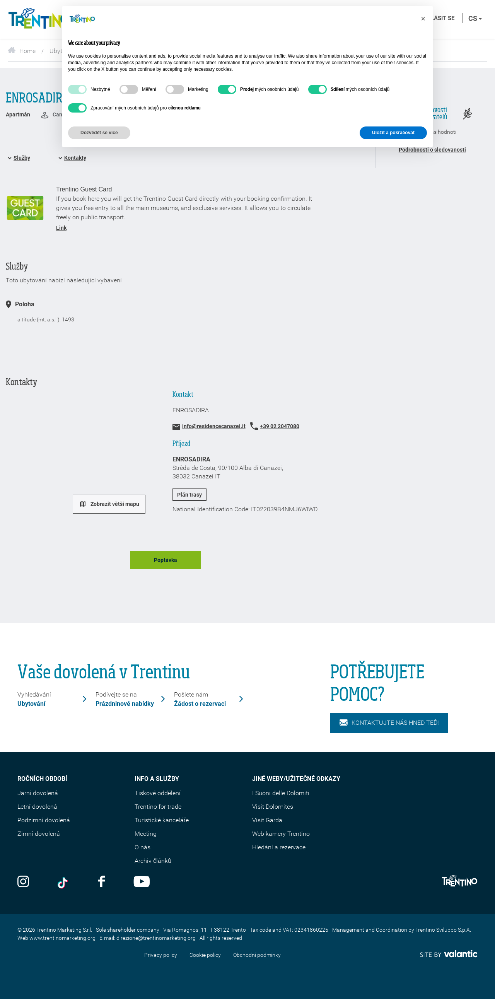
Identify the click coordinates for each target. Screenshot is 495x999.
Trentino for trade (158, 806)
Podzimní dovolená (43, 820)
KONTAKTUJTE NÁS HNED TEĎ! (389, 723)
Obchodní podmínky (257, 955)
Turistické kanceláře (162, 820)
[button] (423, 18)
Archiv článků (153, 860)
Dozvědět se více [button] (99, 132)
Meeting (146, 833)
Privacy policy (160, 955)
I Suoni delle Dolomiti (280, 793)
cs (475, 18)
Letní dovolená (37, 806)
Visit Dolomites (272, 806)
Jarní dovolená (37, 793)
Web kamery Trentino (281, 833)
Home (22, 51)
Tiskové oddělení (158, 793)
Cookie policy (205, 955)
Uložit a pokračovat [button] (393, 132)
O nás (142, 847)
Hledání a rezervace (279, 847)
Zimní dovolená (38, 833)
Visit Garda (267, 820)
